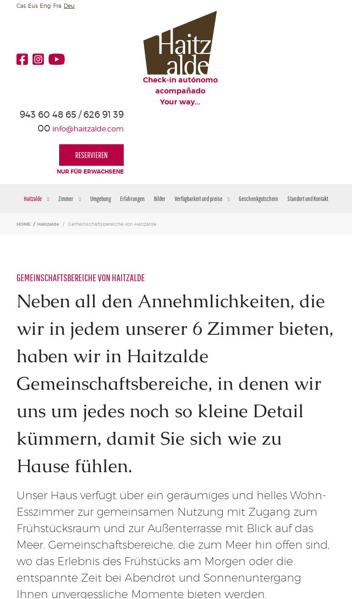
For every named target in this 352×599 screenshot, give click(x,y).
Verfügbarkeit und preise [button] (202, 129)
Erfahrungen (132, 129)
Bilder (159, 129)
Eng (45, 5)
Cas (21, 5)
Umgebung (100, 129)
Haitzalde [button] (36, 129)
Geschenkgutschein (258, 129)
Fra (57, 5)
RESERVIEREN (303, 58)
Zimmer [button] (69, 129)
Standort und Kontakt (307, 129)
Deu (69, 5)
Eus (33, 5)
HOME (23, 155)
